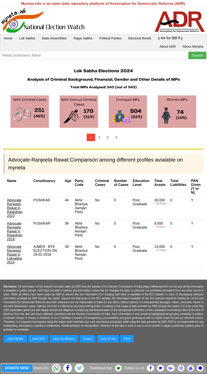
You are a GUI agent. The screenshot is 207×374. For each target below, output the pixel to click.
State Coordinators (64, 338)
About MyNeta (193, 46)
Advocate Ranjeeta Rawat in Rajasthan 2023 (15, 208)
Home (8, 38)
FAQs (127, 338)
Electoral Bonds (139, 38)
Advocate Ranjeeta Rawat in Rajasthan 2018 (15, 231)
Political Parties (110, 38)
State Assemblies (54, 38)
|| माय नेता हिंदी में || (170, 38)
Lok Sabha (27, 38)
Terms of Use (108, 338)
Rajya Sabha (83, 38)
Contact (87, 338)
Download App (101, 368)
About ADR (168, 46)
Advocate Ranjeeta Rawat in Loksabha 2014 (14, 254)
